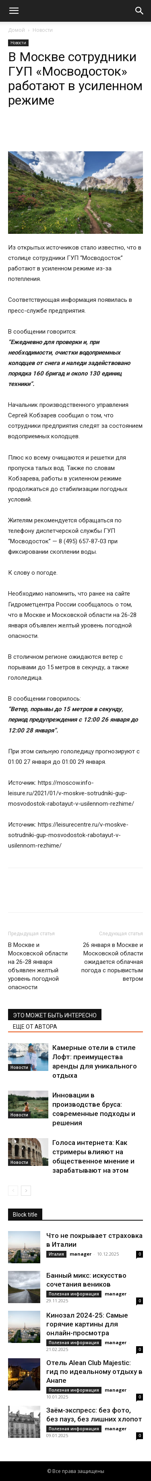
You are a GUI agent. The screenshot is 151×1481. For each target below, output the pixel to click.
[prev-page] (13, 1191)
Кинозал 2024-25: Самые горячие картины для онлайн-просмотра (87, 1324)
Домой (16, 30)
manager (80, 1254)
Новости (43, 30)
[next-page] (26, 1191)
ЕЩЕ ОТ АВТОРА (35, 1026)
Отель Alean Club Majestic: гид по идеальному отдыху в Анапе (94, 1371)
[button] (14, 11)
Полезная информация (74, 1294)
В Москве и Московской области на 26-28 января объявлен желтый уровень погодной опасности (38, 966)
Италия (56, 1254)
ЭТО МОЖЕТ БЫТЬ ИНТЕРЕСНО (55, 1015)
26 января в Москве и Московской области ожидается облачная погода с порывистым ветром (112, 961)
